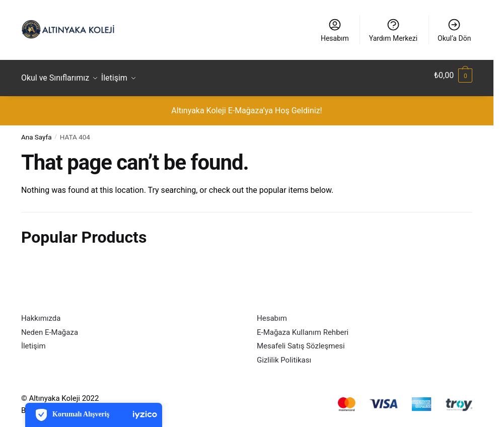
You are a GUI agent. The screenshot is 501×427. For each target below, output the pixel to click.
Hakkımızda (41, 312)
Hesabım (335, 30)
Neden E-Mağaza (49, 326)
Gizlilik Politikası (284, 354)
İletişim (33, 340)
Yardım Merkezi (393, 30)
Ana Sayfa (36, 131)
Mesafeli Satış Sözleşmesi (301, 340)
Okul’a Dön (454, 30)
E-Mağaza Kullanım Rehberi (302, 326)
